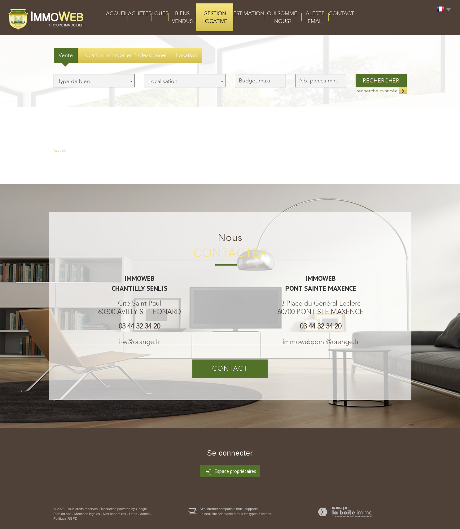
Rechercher (381, 81)
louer (160, 13)
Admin (145, 514)
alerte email (315, 17)
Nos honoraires (114, 514)
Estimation (248, 13)
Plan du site (62, 514)
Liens (133, 514)
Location (186, 55)
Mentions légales (87, 514)
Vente (66, 55)
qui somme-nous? (283, 17)
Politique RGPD (65, 518)
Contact (341, 13)
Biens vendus (182, 17)
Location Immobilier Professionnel (124, 55)
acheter (139, 13)
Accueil (117, 13)
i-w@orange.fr (139, 341)
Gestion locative (214, 17)
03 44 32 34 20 (139, 326)
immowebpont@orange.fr (321, 341)
